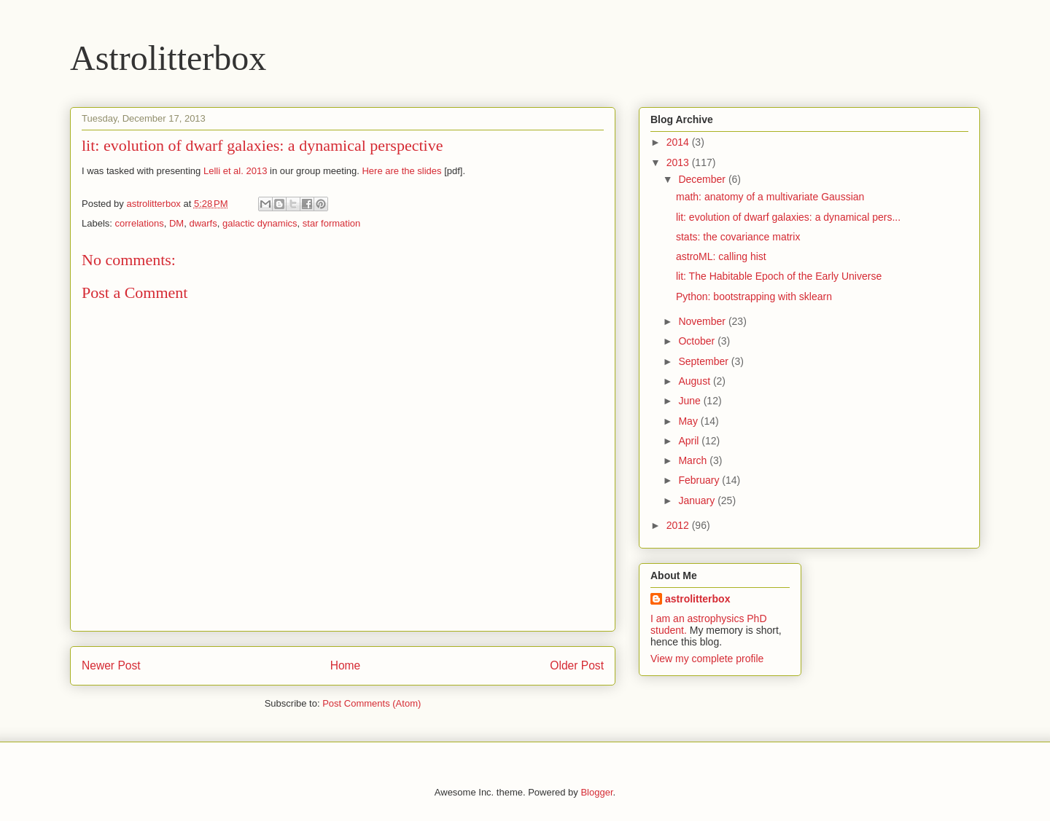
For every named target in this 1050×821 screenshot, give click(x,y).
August (695, 381)
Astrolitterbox (168, 58)
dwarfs (203, 223)
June (690, 400)
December (703, 179)
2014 (679, 142)
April (689, 441)
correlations (139, 223)
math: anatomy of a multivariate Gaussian (770, 197)
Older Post (577, 665)
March (693, 460)
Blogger (596, 792)
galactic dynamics (260, 223)
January (698, 500)
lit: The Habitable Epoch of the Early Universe (779, 276)
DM (176, 223)
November (703, 321)
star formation (331, 223)
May (689, 421)
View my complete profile (706, 658)
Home (345, 665)
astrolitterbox (697, 599)
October (698, 341)
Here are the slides (401, 170)
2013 (679, 162)
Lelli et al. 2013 (235, 170)
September (704, 361)
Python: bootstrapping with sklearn (754, 296)
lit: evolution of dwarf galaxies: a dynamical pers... (788, 217)
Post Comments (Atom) (371, 703)
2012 (679, 525)
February (700, 480)
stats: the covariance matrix (738, 237)
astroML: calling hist (721, 256)
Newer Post (111, 665)
